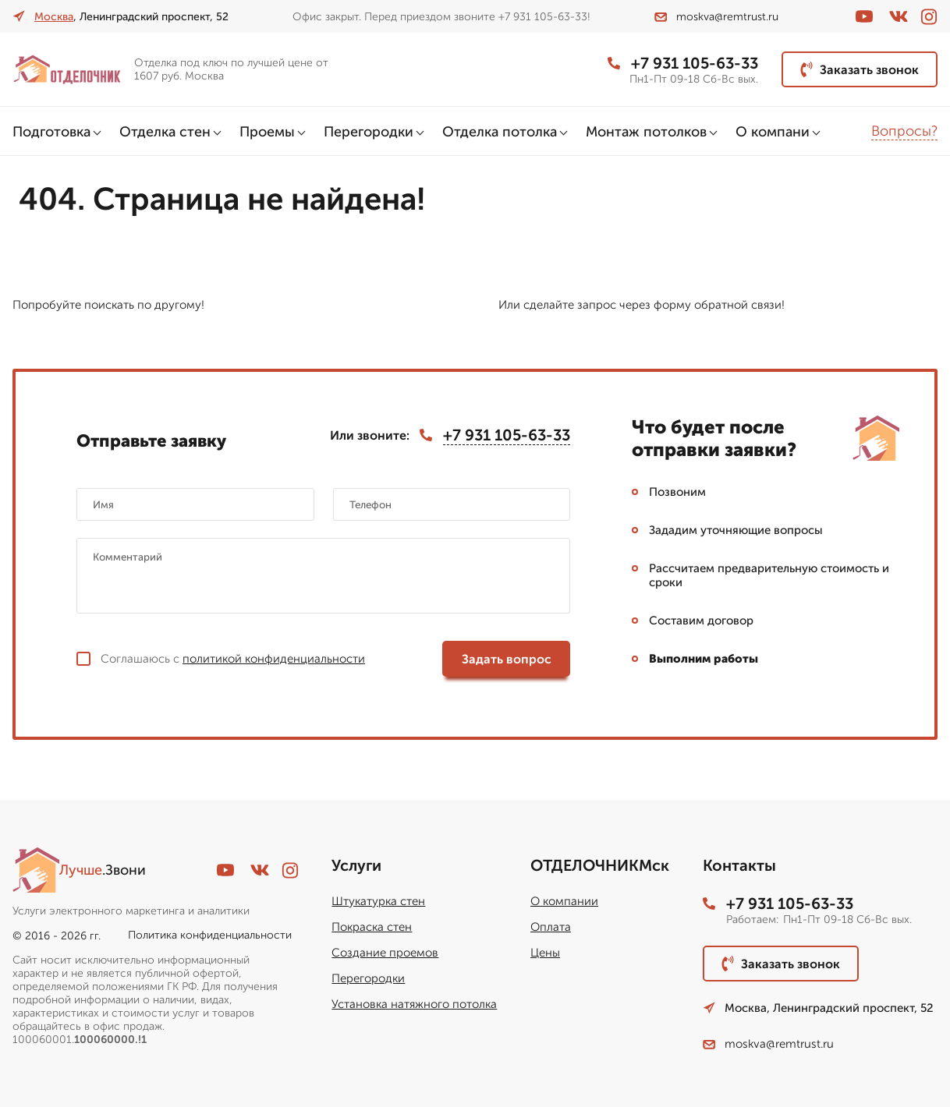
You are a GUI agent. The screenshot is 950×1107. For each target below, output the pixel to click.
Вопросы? (904, 131)
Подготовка (51, 131)
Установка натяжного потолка (414, 1004)
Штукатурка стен (378, 901)
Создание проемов (384, 953)
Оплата (550, 927)
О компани (773, 131)
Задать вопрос (506, 659)
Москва (53, 16)
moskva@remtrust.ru (716, 16)
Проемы (267, 131)
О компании (564, 901)
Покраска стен (371, 927)
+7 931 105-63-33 (683, 63)
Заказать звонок (859, 69)
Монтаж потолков (646, 131)
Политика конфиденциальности (210, 935)
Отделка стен (165, 131)
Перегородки (368, 131)
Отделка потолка (499, 131)
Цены (545, 953)
